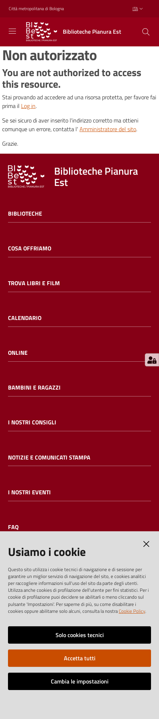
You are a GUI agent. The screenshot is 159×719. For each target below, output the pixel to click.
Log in (28, 105)
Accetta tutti (79, 658)
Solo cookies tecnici (80, 635)
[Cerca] (146, 32)
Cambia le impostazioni (80, 681)
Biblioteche (25, 213)
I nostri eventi (29, 492)
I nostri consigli (32, 422)
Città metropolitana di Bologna (36, 8)
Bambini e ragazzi (34, 387)
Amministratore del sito (108, 129)
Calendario (24, 318)
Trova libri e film (34, 283)
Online (18, 352)
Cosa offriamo (29, 248)
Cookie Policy (132, 611)
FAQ (13, 527)
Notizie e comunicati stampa (49, 457)
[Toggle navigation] (12, 31)
